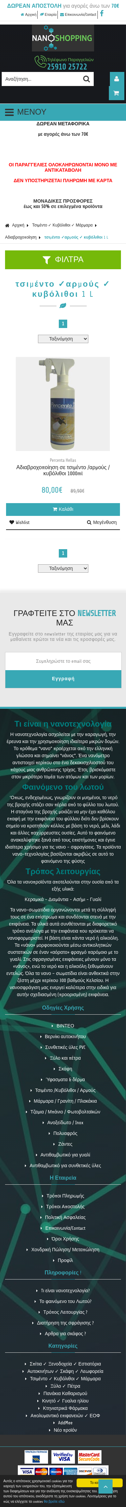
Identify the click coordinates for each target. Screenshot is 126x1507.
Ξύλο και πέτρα (63, 1058)
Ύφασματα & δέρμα (63, 1079)
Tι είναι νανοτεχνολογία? (63, 1290)
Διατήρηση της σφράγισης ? (63, 1323)
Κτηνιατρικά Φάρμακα (63, 1408)
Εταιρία (48, 14)
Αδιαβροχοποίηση (21, 237)
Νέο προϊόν (63, 1430)
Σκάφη (63, 1068)
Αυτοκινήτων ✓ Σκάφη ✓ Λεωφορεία (63, 1371)
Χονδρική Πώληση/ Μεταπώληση (63, 1249)
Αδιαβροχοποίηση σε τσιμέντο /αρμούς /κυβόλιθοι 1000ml (63, 470)
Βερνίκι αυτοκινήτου (63, 1036)
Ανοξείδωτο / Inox (63, 1122)
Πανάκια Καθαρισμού (63, 1393)
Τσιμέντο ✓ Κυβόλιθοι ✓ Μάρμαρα (62, 225)
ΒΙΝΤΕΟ (63, 1025)
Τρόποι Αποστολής (63, 1206)
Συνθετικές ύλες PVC (63, 1047)
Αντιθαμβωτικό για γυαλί (63, 1154)
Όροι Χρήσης (63, 1238)
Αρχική (28, 14)
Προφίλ (63, 1260)
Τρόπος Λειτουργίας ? (63, 1312)
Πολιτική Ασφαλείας (63, 1217)
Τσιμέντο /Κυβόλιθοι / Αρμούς (63, 1090)
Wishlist (19, 522)
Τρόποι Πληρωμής (63, 1195)
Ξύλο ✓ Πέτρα (63, 1386)
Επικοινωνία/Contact (78, 14)
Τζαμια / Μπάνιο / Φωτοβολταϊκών (63, 1111)
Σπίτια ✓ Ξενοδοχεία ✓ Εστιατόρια (63, 1364)
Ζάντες (62, 1144)
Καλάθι (63, 509)
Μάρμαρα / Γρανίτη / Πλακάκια (63, 1101)
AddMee (63, 1422)
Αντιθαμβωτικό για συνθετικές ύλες (63, 1165)
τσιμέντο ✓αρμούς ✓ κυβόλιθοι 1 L (76, 237)
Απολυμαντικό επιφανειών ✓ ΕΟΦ (63, 1415)
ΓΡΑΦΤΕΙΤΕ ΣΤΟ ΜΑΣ (64, 618)
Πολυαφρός (63, 1133)
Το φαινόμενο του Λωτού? (63, 1301)
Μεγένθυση (102, 522)
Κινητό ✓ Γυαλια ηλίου (62, 1400)
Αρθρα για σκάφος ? (63, 1333)
